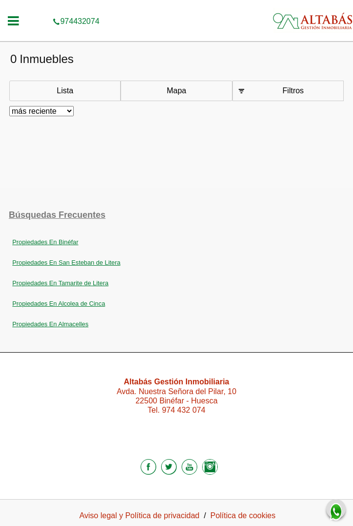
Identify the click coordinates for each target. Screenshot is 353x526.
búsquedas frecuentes (57, 215)
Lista (65, 90)
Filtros (293, 90)
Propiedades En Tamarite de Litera (60, 283)
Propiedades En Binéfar (45, 242)
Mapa (176, 90)
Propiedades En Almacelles (50, 324)
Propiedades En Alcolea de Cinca (58, 303)
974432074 (176, 7)
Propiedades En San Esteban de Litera (66, 262)
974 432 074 (184, 410)
